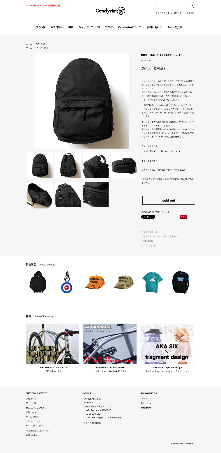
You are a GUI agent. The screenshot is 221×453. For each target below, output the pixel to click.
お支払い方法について (36, 407)
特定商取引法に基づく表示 (38, 430)
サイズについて (150, 231)
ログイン (178, 12)
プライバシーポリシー (36, 426)
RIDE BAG (40, 44)
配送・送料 (31, 403)
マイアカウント (162, 12)
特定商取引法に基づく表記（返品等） (160, 236)
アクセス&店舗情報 (92, 423)
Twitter (144, 398)
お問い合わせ (32, 435)
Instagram (146, 407)
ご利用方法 (31, 398)
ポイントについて (34, 421)
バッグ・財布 (42, 47)
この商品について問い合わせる (155, 212)
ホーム (29, 44)
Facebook (146, 403)
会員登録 (190, 12)
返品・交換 (31, 412)
